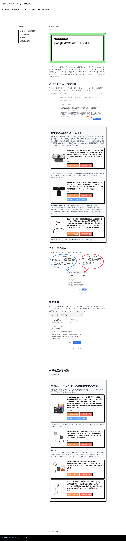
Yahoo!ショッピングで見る (76, 200)
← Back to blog (54, 26)
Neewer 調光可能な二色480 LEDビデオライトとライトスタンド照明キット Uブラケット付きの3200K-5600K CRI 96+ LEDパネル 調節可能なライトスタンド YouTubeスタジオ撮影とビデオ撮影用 (84, 434)
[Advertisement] (63, 18)
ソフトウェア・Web (28, 9)
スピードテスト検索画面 (27, 31)
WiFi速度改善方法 (25, 41)
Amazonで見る (73, 165)
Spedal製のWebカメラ (58, 141)
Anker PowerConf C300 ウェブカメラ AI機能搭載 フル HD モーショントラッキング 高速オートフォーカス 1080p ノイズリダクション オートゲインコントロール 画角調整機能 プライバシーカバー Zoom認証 (85, 186)
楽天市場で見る (86, 165)
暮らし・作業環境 (43, 9)
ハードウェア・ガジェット (10, 9)
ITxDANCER (10, 538)
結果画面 (22, 38)
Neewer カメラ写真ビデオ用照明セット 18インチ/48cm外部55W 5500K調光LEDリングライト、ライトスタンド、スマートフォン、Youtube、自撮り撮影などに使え (84, 465)
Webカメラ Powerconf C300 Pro (79, 173)
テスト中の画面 (24, 34)
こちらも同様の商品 (71, 240)
